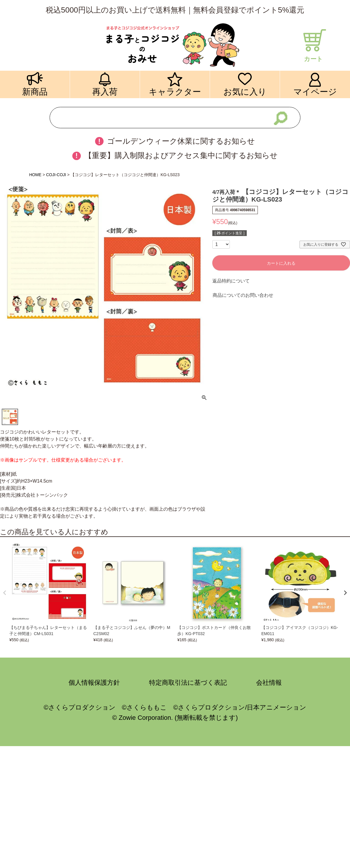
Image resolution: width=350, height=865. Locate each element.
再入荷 (105, 91)
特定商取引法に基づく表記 (188, 682)
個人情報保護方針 (94, 682)
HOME (35, 174)
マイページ (315, 91)
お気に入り (245, 91)
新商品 (35, 91)
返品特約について (231, 280)
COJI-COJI (56, 174)
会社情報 (269, 682)
